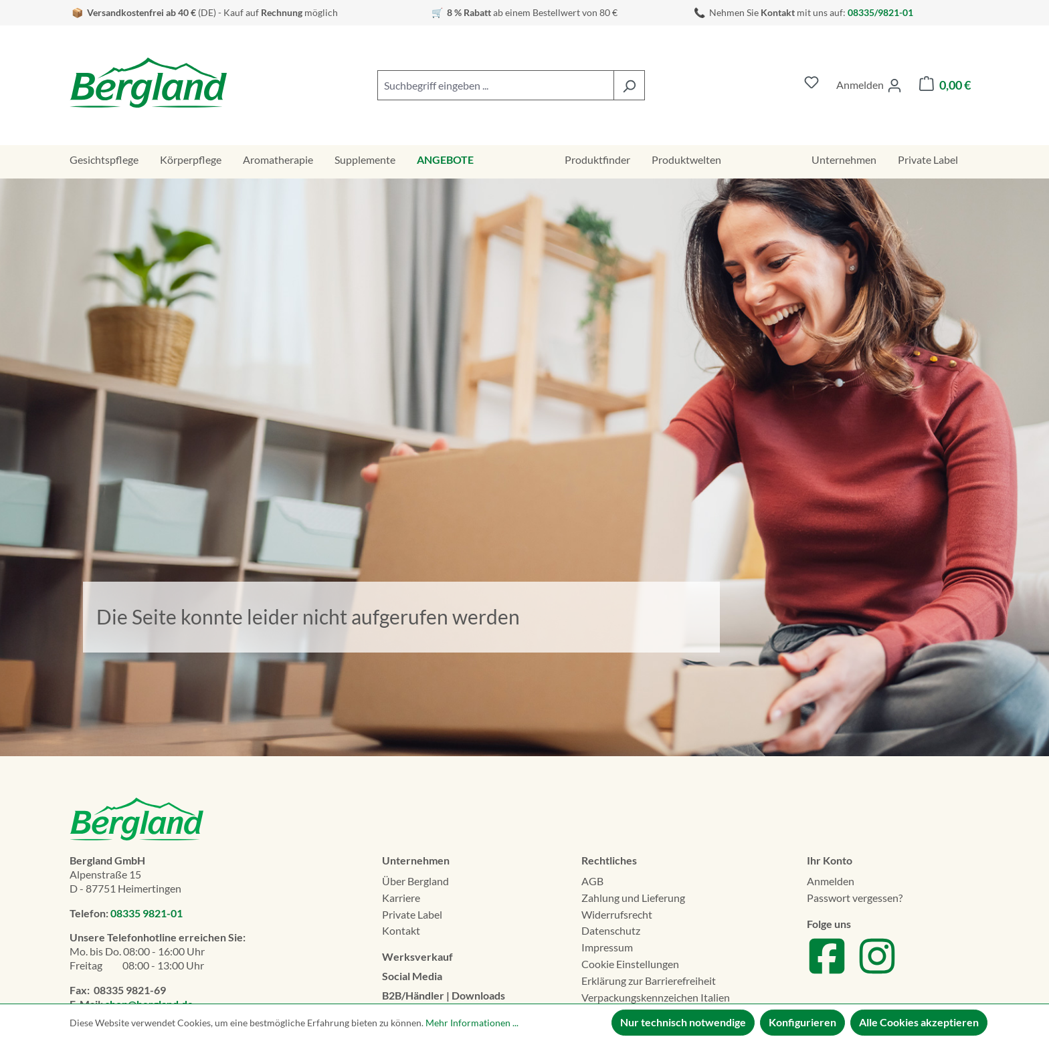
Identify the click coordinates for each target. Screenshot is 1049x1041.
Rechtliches (609, 860)
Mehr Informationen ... (471, 1022)
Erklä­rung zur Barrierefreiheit (648, 980)
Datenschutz (610, 930)
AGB (592, 881)
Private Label (412, 914)
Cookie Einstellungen (630, 963)
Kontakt (401, 930)
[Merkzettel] (811, 85)
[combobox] (495, 85)
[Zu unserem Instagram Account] (877, 971)
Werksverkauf (417, 956)
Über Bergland (415, 881)
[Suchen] (629, 85)
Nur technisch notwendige (683, 1022)
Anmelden (830, 881)
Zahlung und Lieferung (633, 897)
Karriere (401, 897)
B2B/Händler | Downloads (443, 995)
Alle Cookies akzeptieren (919, 1022)
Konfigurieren (802, 1022)
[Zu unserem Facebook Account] (827, 971)
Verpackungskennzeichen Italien (655, 997)
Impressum (607, 947)
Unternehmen (416, 860)
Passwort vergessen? (854, 897)
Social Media (412, 975)
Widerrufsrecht (616, 914)
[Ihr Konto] (869, 85)
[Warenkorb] (945, 85)
